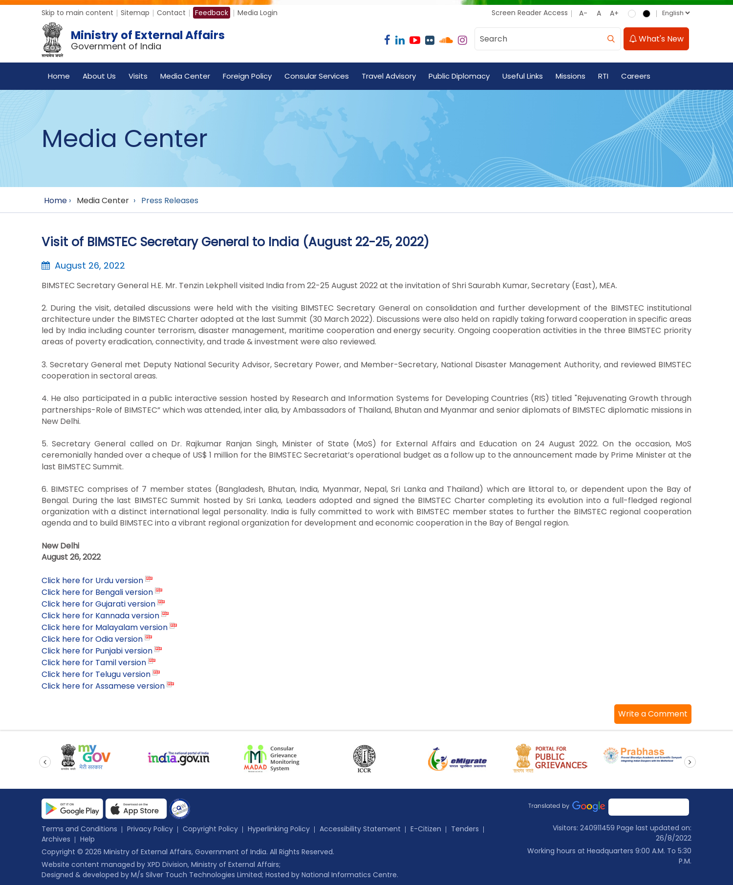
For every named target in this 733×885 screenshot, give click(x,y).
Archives (56, 839)
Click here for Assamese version (103, 686)
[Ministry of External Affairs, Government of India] (135, 40)
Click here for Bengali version (97, 592)
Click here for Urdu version (92, 580)
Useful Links (522, 76)
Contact (171, 13)
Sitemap (135, 13)
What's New (656, 38)
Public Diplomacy (459, 76)
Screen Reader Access (530, 13)
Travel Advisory (389, 76)
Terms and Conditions (79, 829)
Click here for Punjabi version (97, 650)
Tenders (465, 829)
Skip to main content (77, 13)
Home (59, 76)
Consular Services (316, 76)
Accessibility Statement (360, 829)
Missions (570, 76)
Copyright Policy (210, 829)
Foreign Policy (247, 76)
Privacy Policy (150, 829)
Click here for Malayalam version (105, 627)
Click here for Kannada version (100, 615)
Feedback (211, 13)
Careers (635, 76)
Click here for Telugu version (96, 674)
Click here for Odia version (92, 639)
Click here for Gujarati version (98, 604)
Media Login (257, 13)
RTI (603, 76)
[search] (611, 38)
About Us (99, 76)
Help (87, 839)
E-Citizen (425, 829)
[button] (652, 714)
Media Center (185, 76)
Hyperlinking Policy (279, 829)
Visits (138, 76)
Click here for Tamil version (94, 662)
